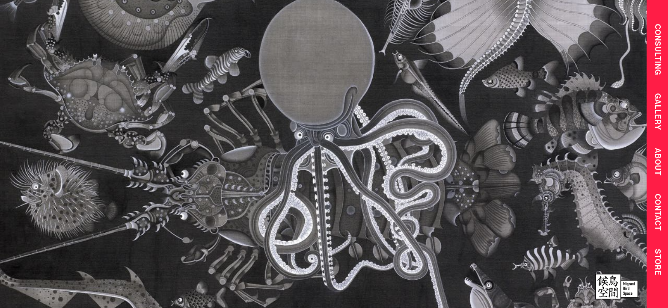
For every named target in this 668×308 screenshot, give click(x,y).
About (657, 164)
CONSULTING (657, 49)
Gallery (657, 112)
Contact (657, 215)
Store (657, 265)
